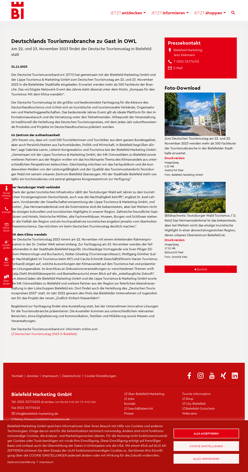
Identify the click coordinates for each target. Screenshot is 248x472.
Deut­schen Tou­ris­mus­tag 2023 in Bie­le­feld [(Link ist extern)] (43, 334)
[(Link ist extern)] (189, 376)
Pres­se (129, 413)
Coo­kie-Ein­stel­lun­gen (100, 376)
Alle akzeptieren (206, 433)
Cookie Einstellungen (206, 446)
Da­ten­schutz (71, 376)
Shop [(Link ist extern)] (187, 398)
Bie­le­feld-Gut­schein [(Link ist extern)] (198, 408)
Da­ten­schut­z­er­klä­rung (21, 462)
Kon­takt (17, 376)
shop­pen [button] (210, 14)
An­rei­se (32, 376)
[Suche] (233, 14)
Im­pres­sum (50, 376)
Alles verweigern (207, 459)
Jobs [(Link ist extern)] (129, 398)
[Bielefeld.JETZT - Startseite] (17, 12)
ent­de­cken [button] (128, 14)
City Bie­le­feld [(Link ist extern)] (193, 403)
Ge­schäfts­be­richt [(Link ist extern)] (138, 408)
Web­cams (189, 413)
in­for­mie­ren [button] (170, 14)
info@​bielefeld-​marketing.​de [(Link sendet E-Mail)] (34, 413)
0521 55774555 (28, 402)
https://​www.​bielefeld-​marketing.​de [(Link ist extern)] (40, 419)
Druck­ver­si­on (175, 158)
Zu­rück (202, 269)
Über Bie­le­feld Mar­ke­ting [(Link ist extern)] (144, 394)
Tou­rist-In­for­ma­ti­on (196, 394)
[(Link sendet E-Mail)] (178, 67)
